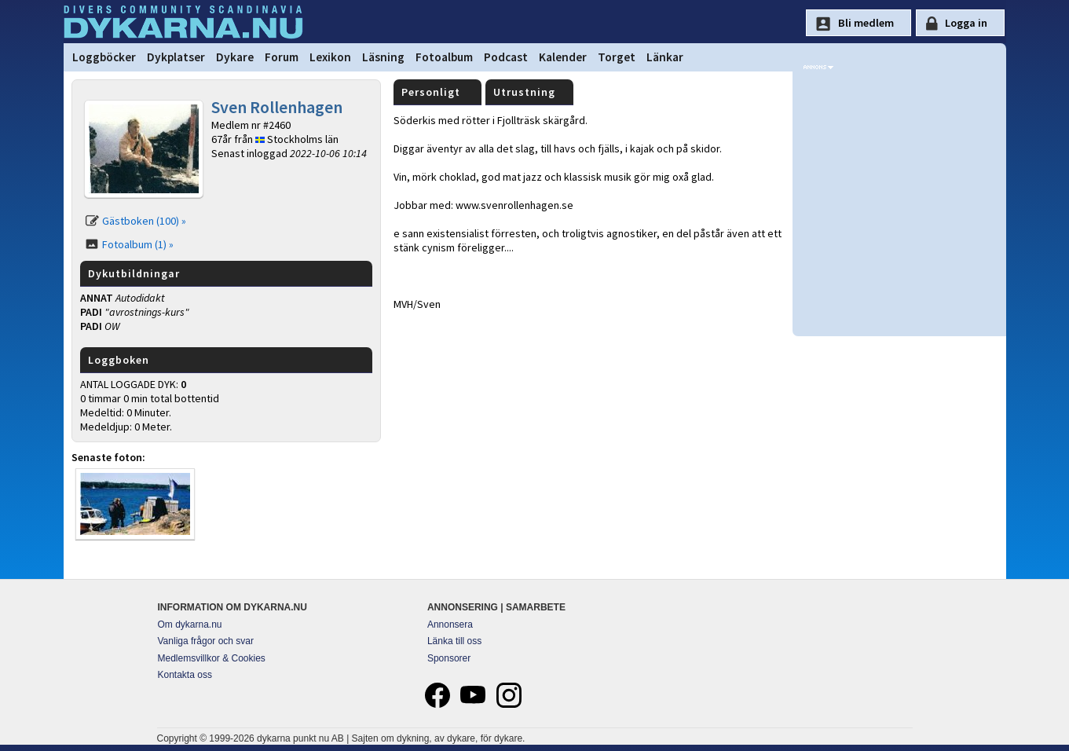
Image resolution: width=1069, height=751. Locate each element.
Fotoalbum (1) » (138, 244)
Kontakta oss (185, 674)
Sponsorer (448, 658)
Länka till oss (454, 641)
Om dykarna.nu (190, 624)
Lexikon (330, 56)
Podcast (506, 56)
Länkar (664, 56)
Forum (281, 56)
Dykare (235, 56)
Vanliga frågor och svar (206, 641)
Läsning (383, 56)
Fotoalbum (444, 56)
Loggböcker (104, 56)
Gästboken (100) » (144, 221)
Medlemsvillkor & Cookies (211, 658)
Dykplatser (176, 56)
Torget (616, 56)
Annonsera (450, 624)
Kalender (563, 56)
